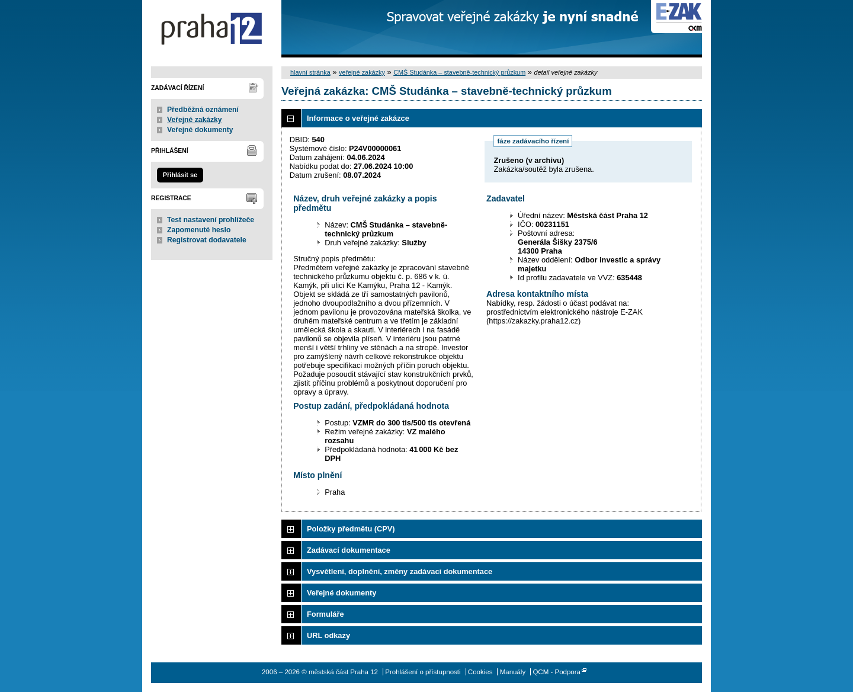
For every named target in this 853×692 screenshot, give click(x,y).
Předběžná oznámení (203, 109)
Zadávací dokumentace (348, 550)
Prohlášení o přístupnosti (422, 671)
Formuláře (325, 614)
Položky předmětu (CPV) (351, 528)
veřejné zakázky (362, 72)
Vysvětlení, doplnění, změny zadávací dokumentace (399, 571)
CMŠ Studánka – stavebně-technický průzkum (459, 72)
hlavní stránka (310, 72)
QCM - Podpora (557, 671)
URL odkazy (328, 635)
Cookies (480, 671)
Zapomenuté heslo (198, 230)
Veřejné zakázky (194, 120)
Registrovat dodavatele (206, 240)
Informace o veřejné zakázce (358, 118)
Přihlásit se (180, 174)
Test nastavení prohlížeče (210, 220)
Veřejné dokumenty (200, 130)
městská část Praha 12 (211, 28)
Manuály (513, 671)
